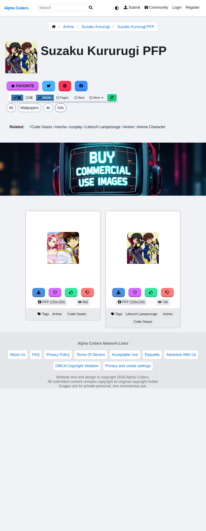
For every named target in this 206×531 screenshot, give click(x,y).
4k (48, 108)
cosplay (75, 127)
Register (193, 7)
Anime (68, 27)
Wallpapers (29, 108)
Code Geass (41, 127)
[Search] (90, 8)
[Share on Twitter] (48, 86)
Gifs (60, 108)
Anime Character (150, 127)
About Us (17, 355)
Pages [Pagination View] (62, 97)
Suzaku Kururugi (96, 27)
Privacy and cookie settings (128, 366)
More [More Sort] (96, 97)
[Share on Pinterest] (65, 86)
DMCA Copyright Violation (77, 366)
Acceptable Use (125, 355)
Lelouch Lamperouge (102, 127)
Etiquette (152, 355)
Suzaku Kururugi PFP (135, 27)
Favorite (22, 86)
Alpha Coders (16, 8)
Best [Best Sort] (79, 97)
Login (176, 7)
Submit (132, 7)
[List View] (29, 98)
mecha (60, 127)
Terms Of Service (90, 355)
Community (156, 7)
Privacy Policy (58, 355)
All (11, 108)
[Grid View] (17, 98)
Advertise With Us (181, 355)
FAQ (36, 355)
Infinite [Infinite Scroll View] (45, 97)
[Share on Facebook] (81, 86)
